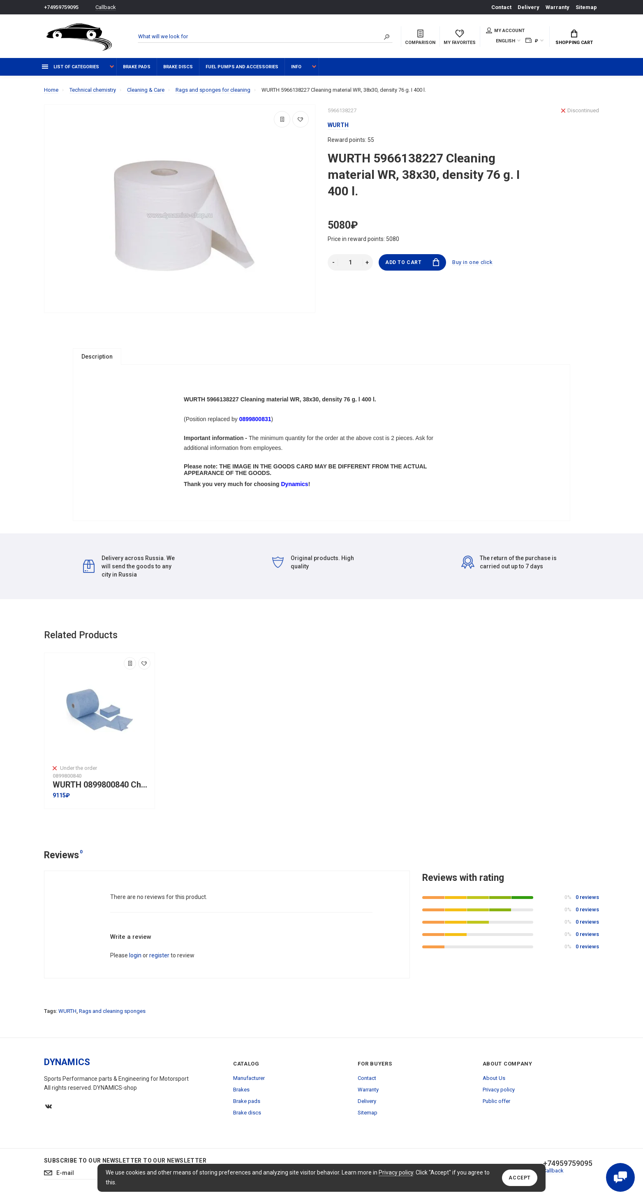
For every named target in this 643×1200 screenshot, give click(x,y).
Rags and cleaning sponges (112, 1011)
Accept (520, 1178)
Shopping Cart (574, 37)
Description (97, 356)
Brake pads (136, 66)
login (135, 955)
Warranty (557, 7)
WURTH (67, 1011)
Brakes (241, 1089)
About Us (494, 1078)
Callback (105, 7)
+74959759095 (61, 7)
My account (505, 30)
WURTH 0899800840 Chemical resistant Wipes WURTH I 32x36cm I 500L (101, 785)
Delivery (528, 7)
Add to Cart (412, 262)
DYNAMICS (67, 1062)
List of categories (70, 66)
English (505, 41)
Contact (501, 7)
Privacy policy (396, 1172)
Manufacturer (249, 1078)
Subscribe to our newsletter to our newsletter (125, 1160)
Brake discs (178, 66)
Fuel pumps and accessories (242, 66)
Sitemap (586, 7)
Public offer (496, 1101)
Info (296, 66)
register (159, 955)
